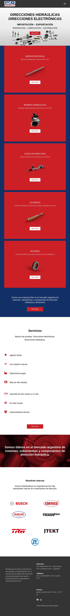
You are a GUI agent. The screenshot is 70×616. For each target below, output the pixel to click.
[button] (65, 4)
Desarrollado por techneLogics (47, 606)
